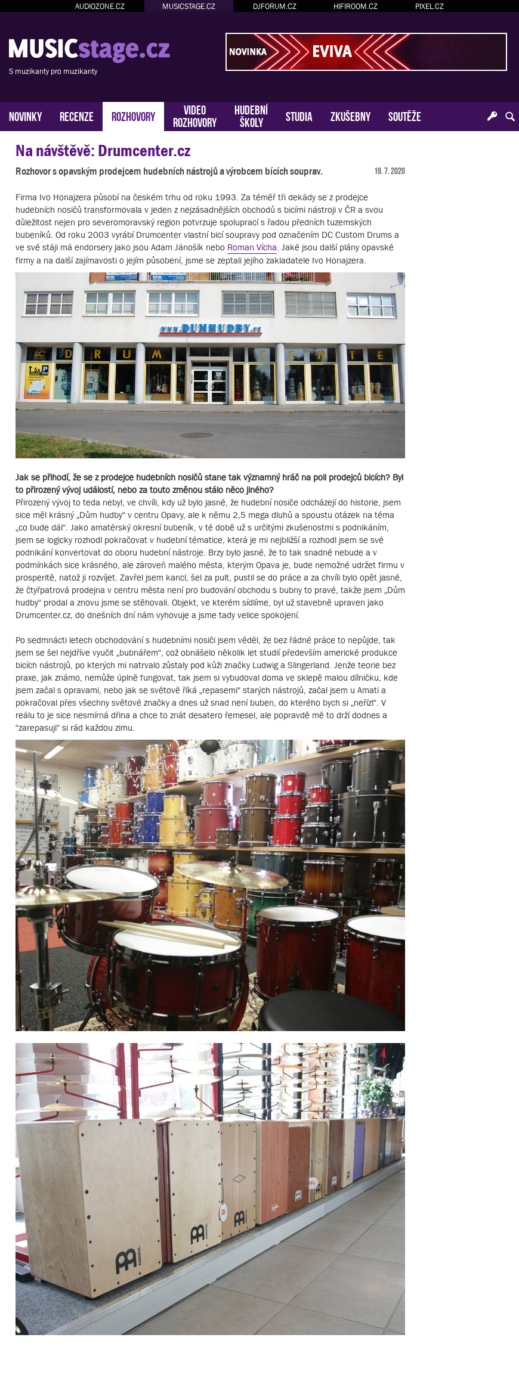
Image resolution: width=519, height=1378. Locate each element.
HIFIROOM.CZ (355, 6)
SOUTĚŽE (404, 115)
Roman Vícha (252, 247)
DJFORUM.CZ (274, 6)
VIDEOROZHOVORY (195, 115)
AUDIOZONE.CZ (100, 6)
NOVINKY (25, 115)
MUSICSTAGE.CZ (188, 6)
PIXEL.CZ (429, 6)
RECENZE (77, 115)
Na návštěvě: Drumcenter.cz (103, 150)
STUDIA (299, 115)
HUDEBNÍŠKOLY (251, 115)
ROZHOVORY (133, 115)
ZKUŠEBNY (350, 115)
